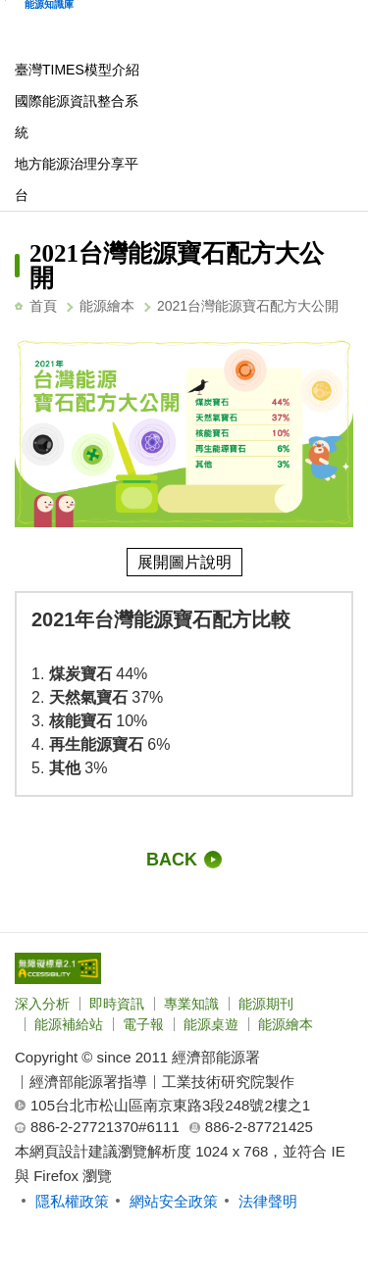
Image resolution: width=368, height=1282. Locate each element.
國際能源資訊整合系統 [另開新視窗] (76, 116)
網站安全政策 (174, 1201)
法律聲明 (267, 1201)
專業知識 (191, 1003)
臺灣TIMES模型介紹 (77, 69)
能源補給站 (68, 1024)
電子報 (143, 1024)
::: (20, 232)
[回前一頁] (184, 859)
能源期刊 (265, 1003)
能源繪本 (106, 306)
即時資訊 (116, 1003)
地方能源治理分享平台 (76, 179)
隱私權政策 (72, 1201)
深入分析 (42, 1003)
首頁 (43, 306)
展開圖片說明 (184, 562)
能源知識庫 (49, 5)
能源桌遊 (211, 1024)
